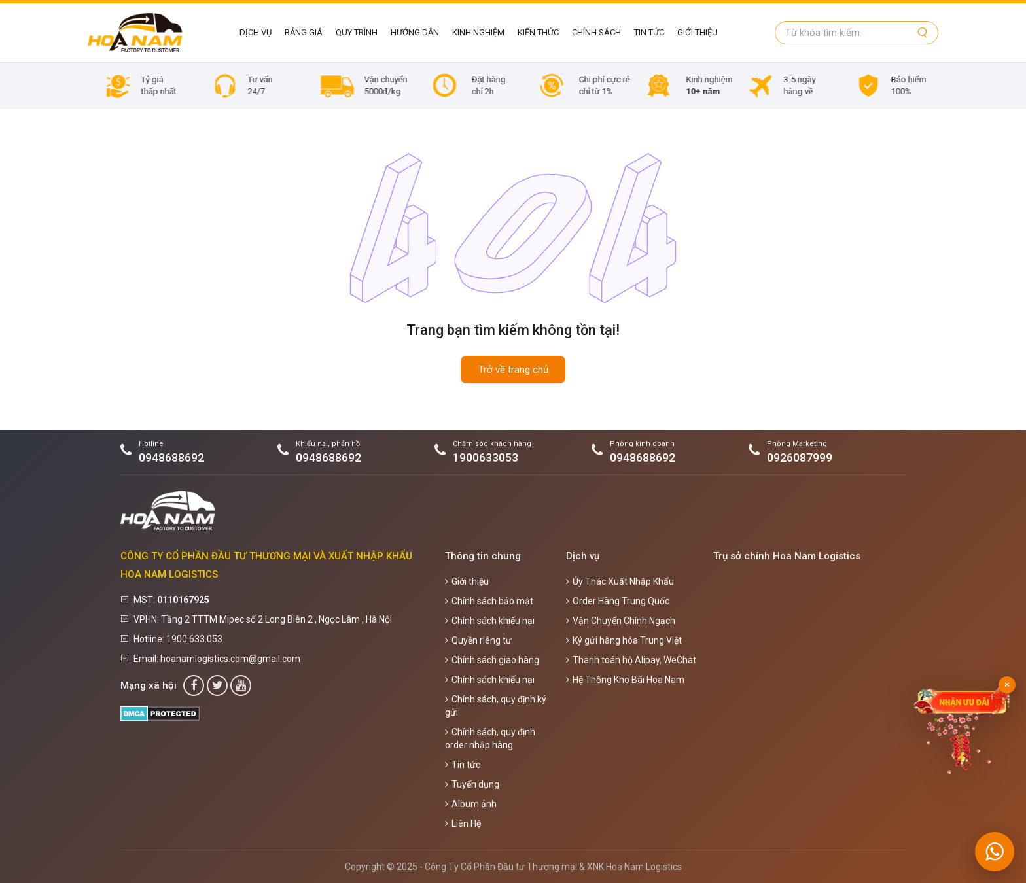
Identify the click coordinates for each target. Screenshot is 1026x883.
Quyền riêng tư (478, 640)
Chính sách (596, 32)
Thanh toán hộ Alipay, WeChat (631, 660)
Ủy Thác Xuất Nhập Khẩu (620, 581)
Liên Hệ (463, 823)
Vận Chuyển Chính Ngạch (620, 620)
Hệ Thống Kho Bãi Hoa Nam (625, 679)
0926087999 (799, 457)
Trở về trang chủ (513, 369)
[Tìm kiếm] (922, 33)
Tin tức (649, 32)
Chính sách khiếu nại (490, 620)
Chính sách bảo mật (489, 601)
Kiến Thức (538, 32)
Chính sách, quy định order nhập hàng (490, 738)
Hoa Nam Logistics (644, 866)
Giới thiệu (697, 32)
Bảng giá (304, 32)
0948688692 (171, 457)
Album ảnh (471, 804)
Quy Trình (357, 32)
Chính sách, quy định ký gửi (495, 706)
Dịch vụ (255, 32)
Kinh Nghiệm (478, 32)
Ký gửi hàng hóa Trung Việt (624, 640)
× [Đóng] (1007, 684)
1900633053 (485, 457)
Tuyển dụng (472, 784)
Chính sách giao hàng (492, 660)
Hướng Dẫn (415, 32)
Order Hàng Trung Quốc (617, 601)
